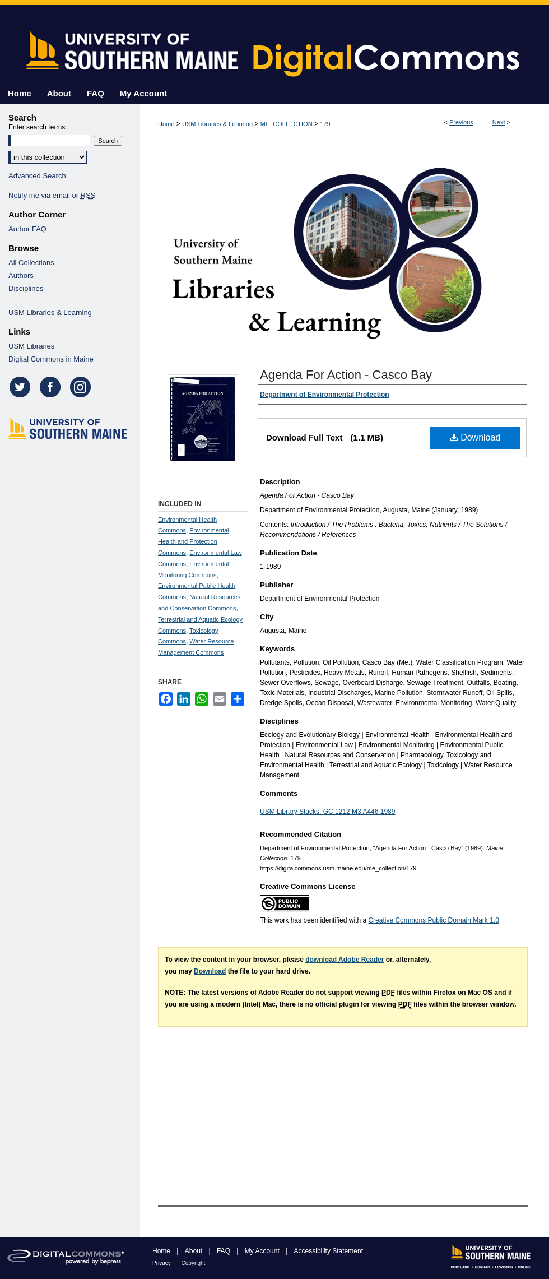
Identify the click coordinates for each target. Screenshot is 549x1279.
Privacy (162, 1263)
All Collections (31, 262)
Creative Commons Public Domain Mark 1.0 (433, 920)
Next (498, 122)
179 (325, 124)
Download (475, 437)
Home (166, 124)
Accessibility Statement (328, 1251)
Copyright (194, 1263)
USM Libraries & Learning (217, 124)
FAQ (224, 1251)
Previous (461, 122)
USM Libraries (31, 346)
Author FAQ (27, 229)
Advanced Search (37, 176)
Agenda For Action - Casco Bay (346, 375)
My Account (263, 1251)
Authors (21, 275)
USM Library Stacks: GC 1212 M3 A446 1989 (327, 811)
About (194, 1251)
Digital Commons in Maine (51, 359)
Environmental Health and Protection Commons (193, 541)
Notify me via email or (51, 195)
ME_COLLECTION (286, 124)
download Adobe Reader (344, 959)
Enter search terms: (37, 127)
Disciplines (25, 288)
